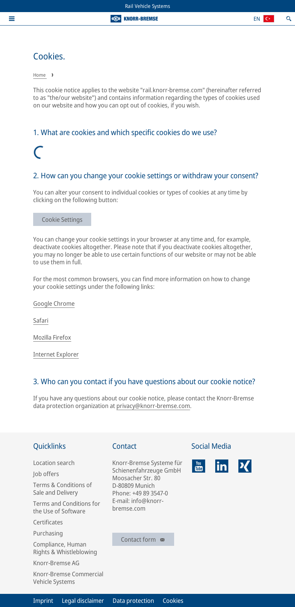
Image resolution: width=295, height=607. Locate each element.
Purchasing (48, 533)
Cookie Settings (62, 219)
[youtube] (198, 466)
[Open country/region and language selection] (264, 18)
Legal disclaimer (83, 600)
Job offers (46, 474)
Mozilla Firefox (52, 337)
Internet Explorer (56, 354)
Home (40, 75)
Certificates (48, 522)
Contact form (143, 539)
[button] (11, 18)
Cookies (173, 600)
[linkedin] (222, 466)
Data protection (133, 600)
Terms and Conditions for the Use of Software (66, 507)
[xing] (245, 466)
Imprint (43, 600)
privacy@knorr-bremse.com (153, 405)
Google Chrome (54, 303)
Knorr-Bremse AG (56, 563)
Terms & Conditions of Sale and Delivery (62, 488)
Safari (40, 320)
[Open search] (289, 18)
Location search (54, 462)
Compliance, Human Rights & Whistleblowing (65, 548)
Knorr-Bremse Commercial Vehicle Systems (68, 578)
